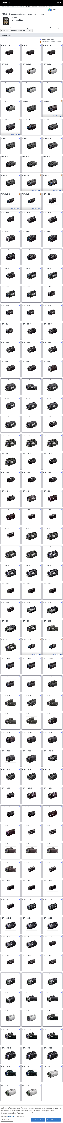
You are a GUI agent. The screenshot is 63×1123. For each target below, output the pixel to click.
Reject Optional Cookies (53, 1120)
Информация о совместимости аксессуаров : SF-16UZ (12, 6)
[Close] (60, 1109)
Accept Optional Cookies (38, 1120)
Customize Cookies (7, 1120)
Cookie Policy (11, 1116)
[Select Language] (56, 10)
